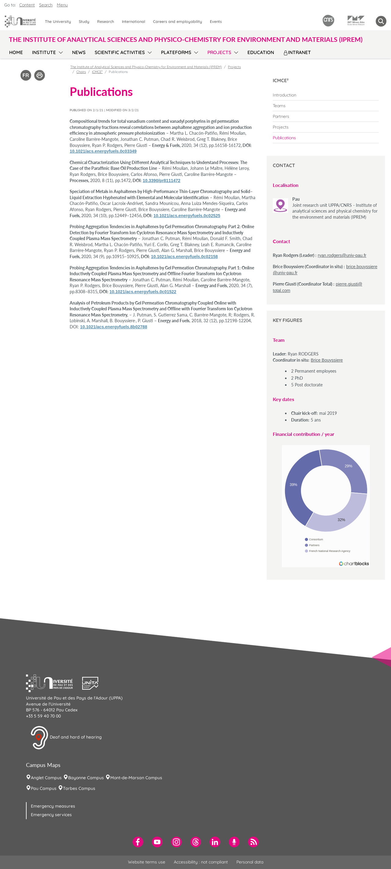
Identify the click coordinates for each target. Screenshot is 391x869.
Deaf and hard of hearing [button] (66, 737)
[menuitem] (326, 95)
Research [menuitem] (105, 21)
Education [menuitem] (260, 52)
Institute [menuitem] (44, 52)
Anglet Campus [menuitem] (46, 777)
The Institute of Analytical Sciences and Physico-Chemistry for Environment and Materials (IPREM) (146, 67)
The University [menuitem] (58, 21)
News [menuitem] (79, 52)
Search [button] (46, 5)
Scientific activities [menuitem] (120, 52)
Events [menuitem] (216, 21)
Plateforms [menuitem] (176, 52)
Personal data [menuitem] (249, 862)
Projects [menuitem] (219, 52)
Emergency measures (53, 806)
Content (27, 5)
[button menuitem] (381, 21)
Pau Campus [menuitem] (44, 788)
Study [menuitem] (84, 21)
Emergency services (51, 814)
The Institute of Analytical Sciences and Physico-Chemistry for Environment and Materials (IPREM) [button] (186, 39)
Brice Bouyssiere (327, 360)
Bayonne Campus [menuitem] (86, 777)
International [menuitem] (133, 21)
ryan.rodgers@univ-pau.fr (342, 255)
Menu (62, 5)
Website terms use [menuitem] (146, 862)
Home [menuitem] (16, 52)
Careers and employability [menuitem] (177, 21)
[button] (54, 682)
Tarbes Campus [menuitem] (79, 788)
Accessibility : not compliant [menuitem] (201, 862)
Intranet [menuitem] (297, 52)
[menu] (59, 51)
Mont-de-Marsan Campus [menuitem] (136, 777)
